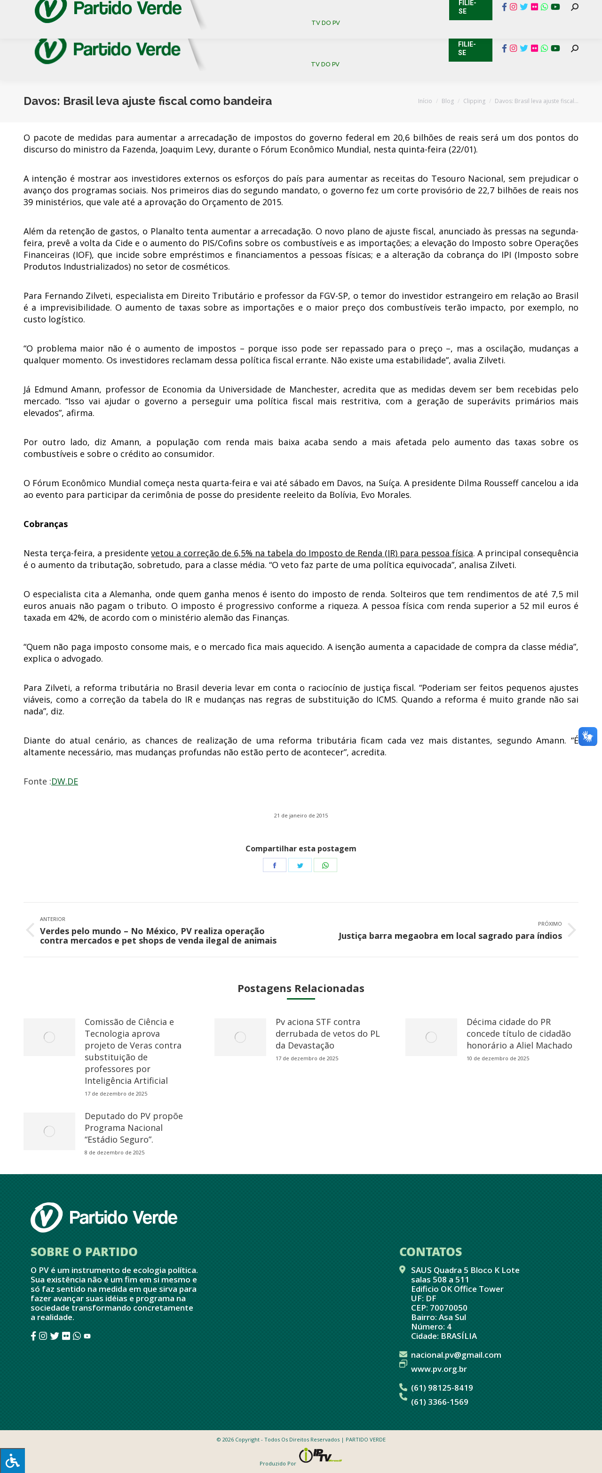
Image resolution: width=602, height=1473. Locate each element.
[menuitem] (244, 32)
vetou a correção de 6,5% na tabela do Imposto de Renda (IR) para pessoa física (312, 553)
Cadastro (63, 9)
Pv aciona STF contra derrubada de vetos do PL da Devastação (328, 1033)
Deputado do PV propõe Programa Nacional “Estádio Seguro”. (134, 1127)
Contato (16, 9)
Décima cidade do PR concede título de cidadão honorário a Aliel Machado (519, 1033)
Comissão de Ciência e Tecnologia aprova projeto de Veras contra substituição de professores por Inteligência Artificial (133, 1051)
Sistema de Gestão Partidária (149, 9)
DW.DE (64, 781)
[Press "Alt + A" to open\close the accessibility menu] (12, 1460)
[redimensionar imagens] (49, 1037)
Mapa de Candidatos (254, 9)
